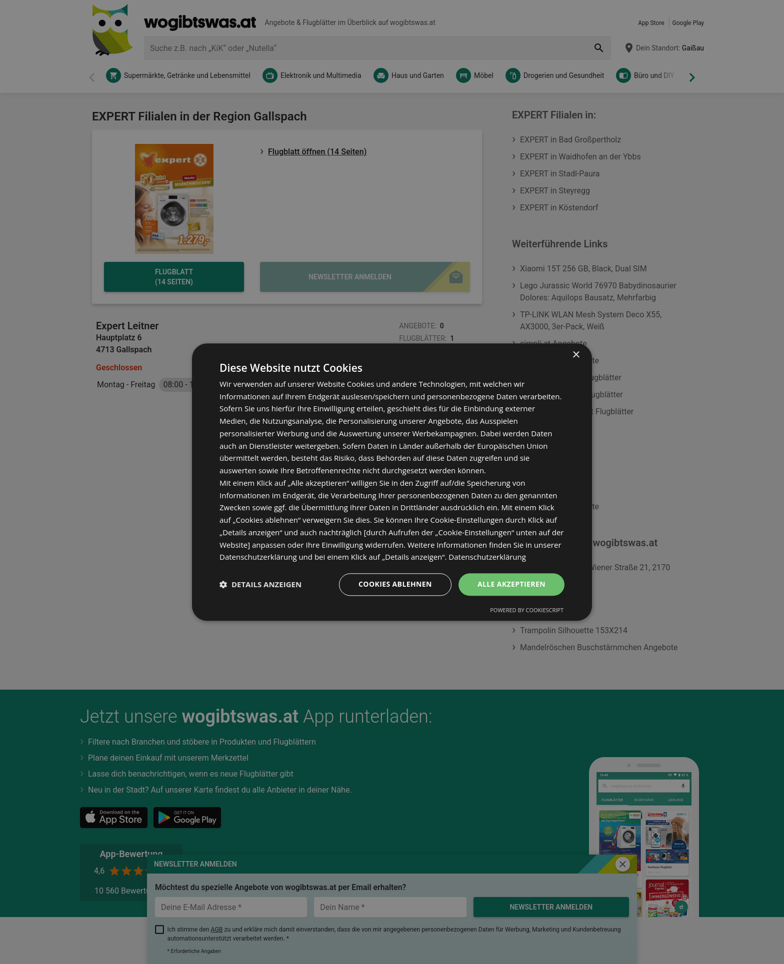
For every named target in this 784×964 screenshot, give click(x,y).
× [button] (576, 355)
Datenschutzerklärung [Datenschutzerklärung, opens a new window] (487, 557)
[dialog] (392, 482)
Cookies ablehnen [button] (395, 584)
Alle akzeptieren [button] (512, 584)
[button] (261, 584)
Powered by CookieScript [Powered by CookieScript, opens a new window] (527, 610)
